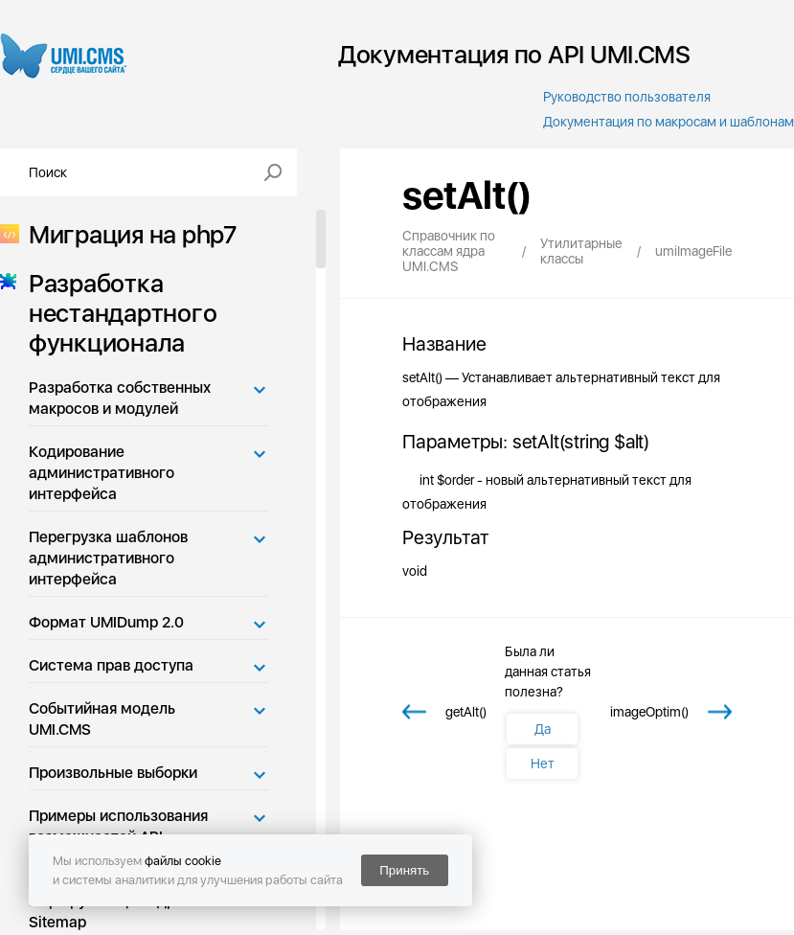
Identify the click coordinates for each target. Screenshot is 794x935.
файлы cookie (183, 861)
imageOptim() (649, 711)
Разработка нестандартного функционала (116, 312)
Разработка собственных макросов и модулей (120, 398)
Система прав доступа (111, 665)
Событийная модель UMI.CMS (102, 719)
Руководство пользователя (627, 96)
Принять (404, 870)
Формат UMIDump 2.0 (106, 622)
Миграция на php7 (127, 234)
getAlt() (466, 711)
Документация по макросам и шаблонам (668, 121)
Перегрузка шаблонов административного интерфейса (108, 558)
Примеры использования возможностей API (118, 826)
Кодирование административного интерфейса (101, 473)
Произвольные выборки (113, 773)
